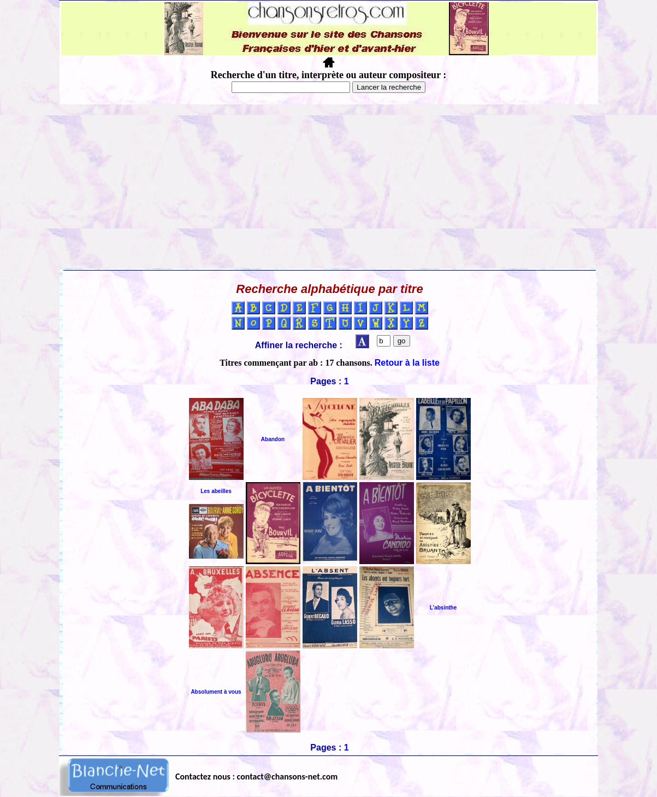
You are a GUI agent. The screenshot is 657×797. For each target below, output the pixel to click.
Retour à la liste (407, 362)
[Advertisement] (328, 186)
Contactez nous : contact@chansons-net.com (256, 776)
